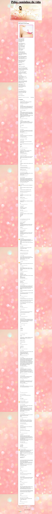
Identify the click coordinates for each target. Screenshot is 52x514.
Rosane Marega (22, 280)
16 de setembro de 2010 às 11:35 (23, 198)
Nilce (20, 120)
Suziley (21, 134)
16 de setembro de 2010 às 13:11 (23, 228)
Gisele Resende (22, 334)
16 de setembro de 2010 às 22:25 (23, 392)
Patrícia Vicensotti (22, 221)
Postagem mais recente (22, 506)
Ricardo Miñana (22, 149)
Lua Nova (21, 357)
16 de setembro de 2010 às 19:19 (23, 366)
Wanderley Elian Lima (22, 155)
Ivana (20, 261)
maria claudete (21, 177)
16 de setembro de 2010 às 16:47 (23, 323)
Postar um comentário (21, 503)
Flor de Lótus (21, 413)
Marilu (21, 105)
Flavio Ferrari (21, 100)
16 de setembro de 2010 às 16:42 (23, 307)
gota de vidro (21, 297)
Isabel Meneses (22, 375)
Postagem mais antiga (31, 506)
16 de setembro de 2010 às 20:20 (23, 383)
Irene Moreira (21, 476)
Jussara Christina (22, 110)
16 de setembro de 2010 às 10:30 (23, 159)
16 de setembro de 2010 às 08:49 (23, 103)
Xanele (21, 444)
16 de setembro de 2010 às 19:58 (23, 378)
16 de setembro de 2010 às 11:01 (23, 192)
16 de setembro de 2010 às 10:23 (23, 137)
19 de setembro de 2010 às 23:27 (23, 482)
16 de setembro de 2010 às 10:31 (23, 170)
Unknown (21, 238)
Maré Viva (21, 350)
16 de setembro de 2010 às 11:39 (23, 204)
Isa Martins (21, 255)
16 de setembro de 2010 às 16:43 (23, 316)
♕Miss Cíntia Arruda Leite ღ (23, 497)
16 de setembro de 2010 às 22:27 (23, 399)
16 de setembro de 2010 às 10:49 (23, 182)
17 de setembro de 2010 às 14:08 (23, 474)
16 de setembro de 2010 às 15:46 (23, 283)
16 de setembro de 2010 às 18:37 (23, 344)
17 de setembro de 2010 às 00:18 (23, 447)
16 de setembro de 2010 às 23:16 (23, 417)
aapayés (21, 246)
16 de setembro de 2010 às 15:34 (23, 271)
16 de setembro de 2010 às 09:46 (23, 127)
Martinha (21, 129)
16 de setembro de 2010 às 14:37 (23, 265)
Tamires (21, 472)
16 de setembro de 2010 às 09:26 (23, 118)
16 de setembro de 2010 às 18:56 (23, 355)
